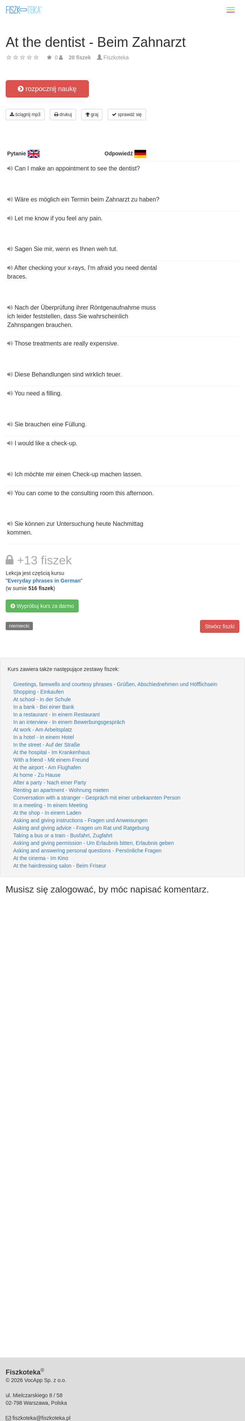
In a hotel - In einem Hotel (43, 737)
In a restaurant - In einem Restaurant (56, 714)
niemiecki (19, 626)
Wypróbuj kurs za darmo (42, 606)
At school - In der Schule (42, 699)
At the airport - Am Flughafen (47, 767)
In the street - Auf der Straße (46, 745)
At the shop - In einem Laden (47, 813)
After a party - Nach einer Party (49, 782)
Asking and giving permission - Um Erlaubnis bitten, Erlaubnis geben (93, 843)
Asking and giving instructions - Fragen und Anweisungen (80, 820)
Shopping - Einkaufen (38, 692)
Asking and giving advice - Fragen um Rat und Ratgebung (81, 828)
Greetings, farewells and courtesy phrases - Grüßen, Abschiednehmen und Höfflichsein (115, 684)
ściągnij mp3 (25, 114)
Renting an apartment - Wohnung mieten (61, 790)
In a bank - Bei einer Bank (43, 707)
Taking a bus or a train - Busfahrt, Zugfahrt (62, 835)
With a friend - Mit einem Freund (51, 760)
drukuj (63, 114)
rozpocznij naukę (47, 89)
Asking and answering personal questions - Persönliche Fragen (87, 851)
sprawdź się (127, 114)
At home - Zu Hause (36, 775)
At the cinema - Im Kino (40, 858)
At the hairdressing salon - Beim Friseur (59, 866)
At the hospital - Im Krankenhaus (51, 752)
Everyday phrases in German (44, 581)
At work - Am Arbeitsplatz (42, 730)
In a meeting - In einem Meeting (50, 805)
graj (91, 114)
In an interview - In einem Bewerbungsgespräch (69, 722)
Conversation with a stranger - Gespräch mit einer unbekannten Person (96, 798)
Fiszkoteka (116, 57)
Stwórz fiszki (219, 626)
